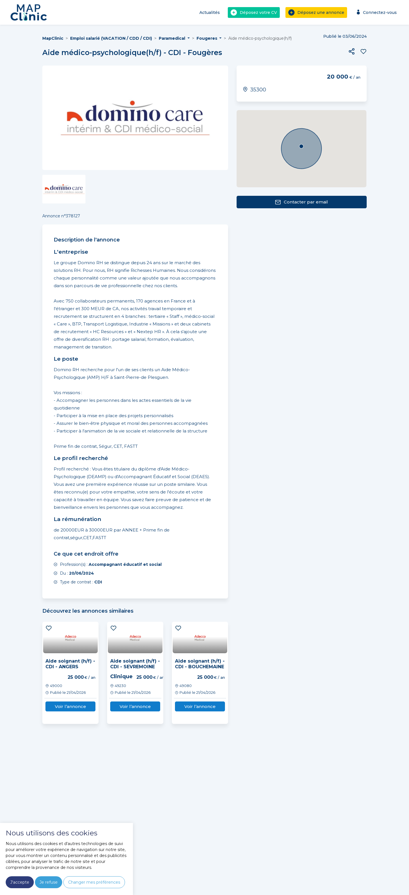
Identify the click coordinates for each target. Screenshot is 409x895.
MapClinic (52, 38)
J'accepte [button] (19, 882)
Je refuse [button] (48, 882)
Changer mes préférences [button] (94, 882)
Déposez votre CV (254, 12)
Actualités (209, 12)
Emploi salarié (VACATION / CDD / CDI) (111, 38)
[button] (351, 51)
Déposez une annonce (316, 12)
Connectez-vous (376, 12)
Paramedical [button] (172, 38)
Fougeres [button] (207, 38)
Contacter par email (301, 202)
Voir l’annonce (70, 706)
